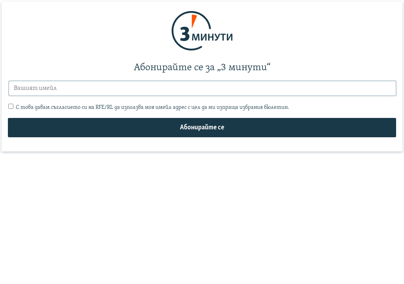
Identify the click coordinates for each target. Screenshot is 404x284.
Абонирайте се (202, 127)
